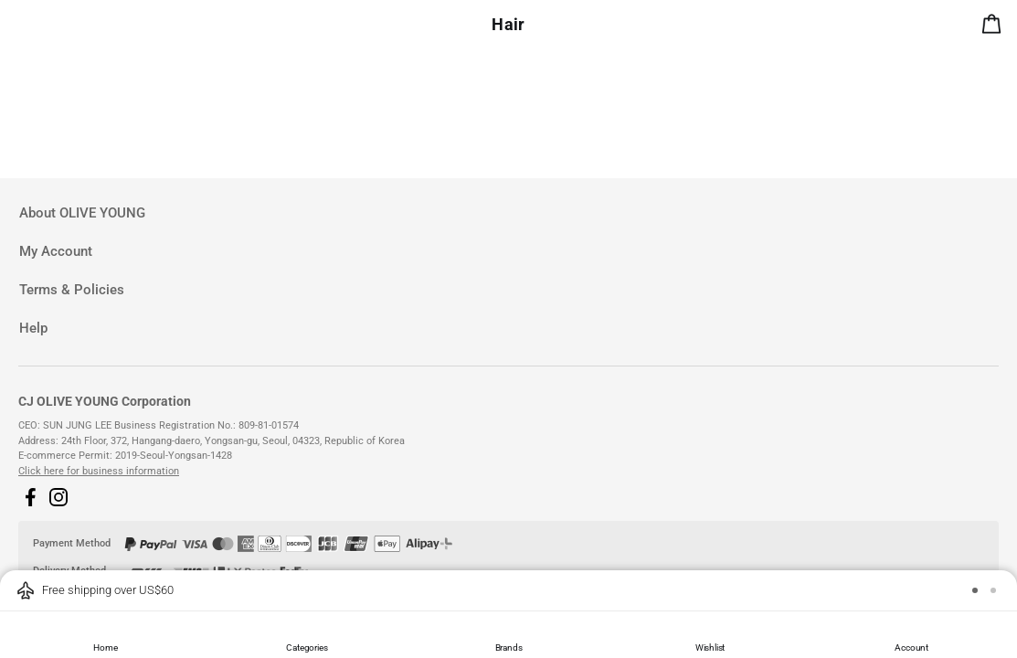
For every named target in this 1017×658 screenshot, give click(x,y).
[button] (30, 497)
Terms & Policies (71, 289)
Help (33, 328)
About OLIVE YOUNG (82, 213)
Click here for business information (98, 471)
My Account (55, 251)
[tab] (508, 213)
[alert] (995, 27)
